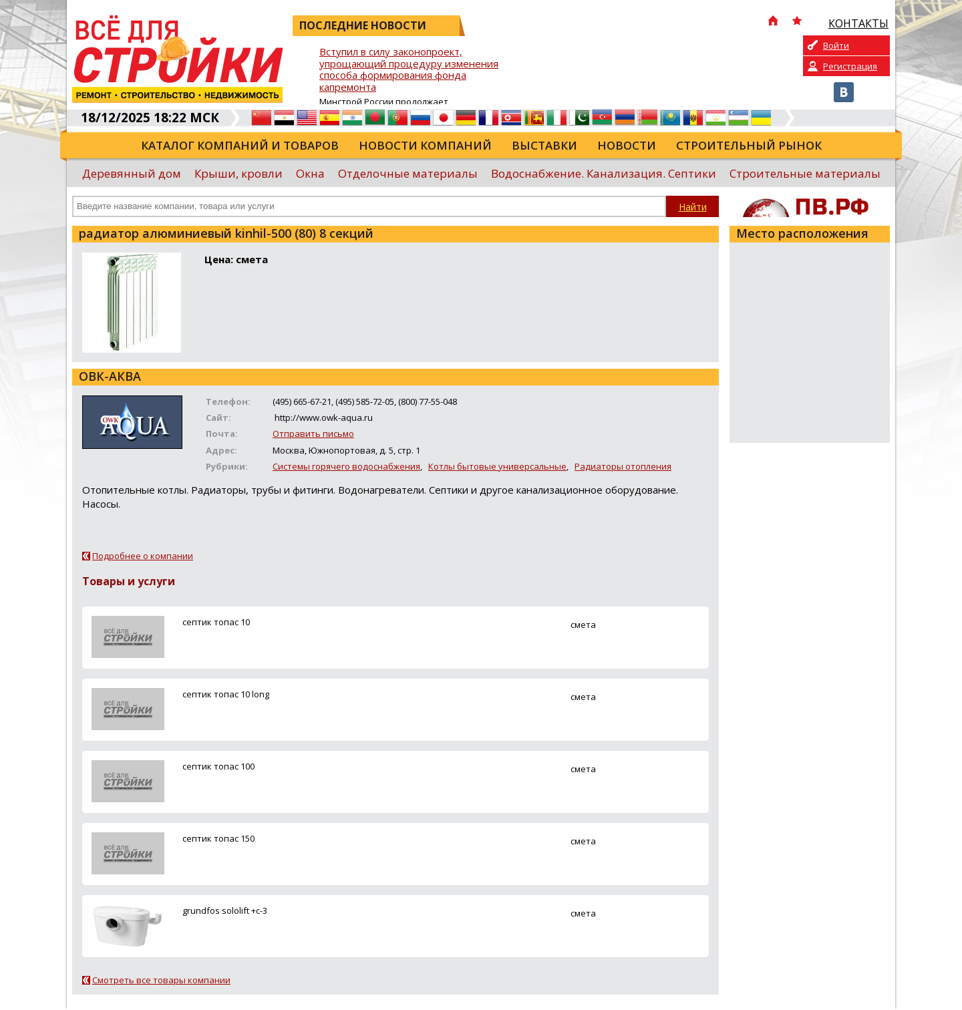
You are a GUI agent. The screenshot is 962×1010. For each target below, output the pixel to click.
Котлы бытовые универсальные (497, 466)
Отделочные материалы (408, 173)
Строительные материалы (805, 173)
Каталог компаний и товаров (240, 145)
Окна (310, 173)
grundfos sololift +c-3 (224, 910)
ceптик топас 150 (218, 838)
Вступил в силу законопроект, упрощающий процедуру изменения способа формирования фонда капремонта (408, 70)
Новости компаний (425, 145)
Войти (836, 45)
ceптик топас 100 (218, 766)
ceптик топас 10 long (225, 694)
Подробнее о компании (142, 556)
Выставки (544, 145)
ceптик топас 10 (216, 622)
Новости (626, 145)
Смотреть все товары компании (161, 980)
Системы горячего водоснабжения (346, 466)
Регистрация (850, 66)
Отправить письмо (313, 434)
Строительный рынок (749, 145)
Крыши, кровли (238, 173)
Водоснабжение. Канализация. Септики (603, 173)
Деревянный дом (131, 173)
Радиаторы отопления (623, 466)
